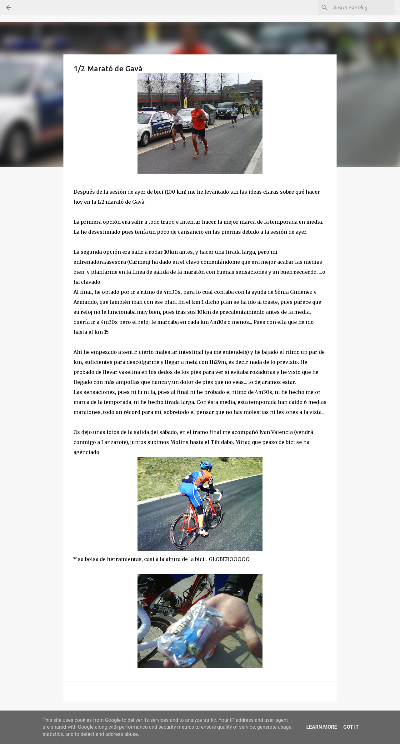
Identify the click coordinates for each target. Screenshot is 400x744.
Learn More (321, 727)
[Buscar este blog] (362, 7)
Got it (350, 727)
